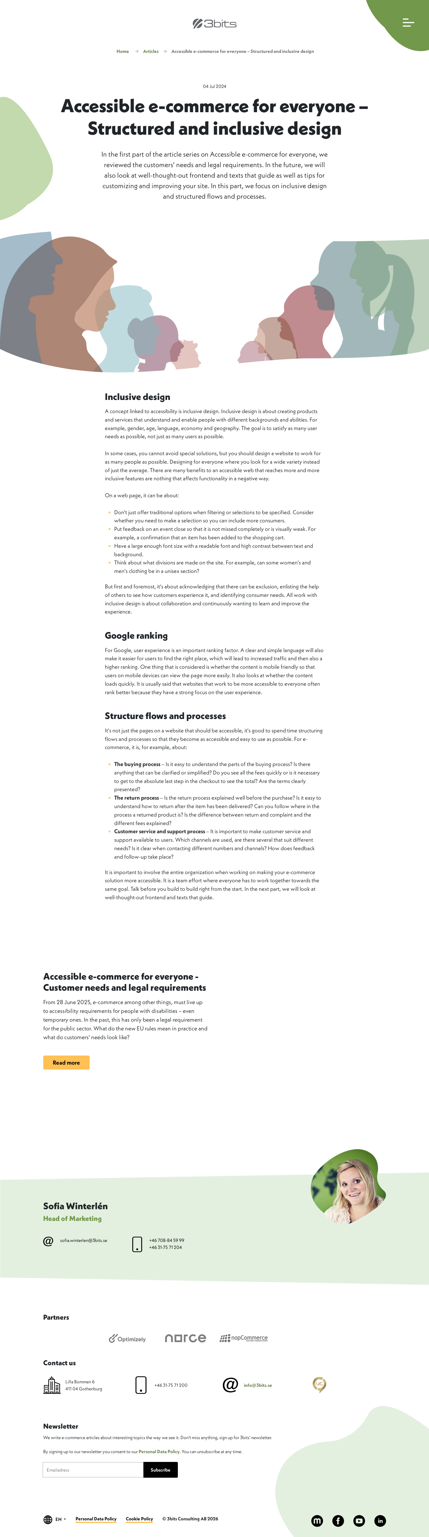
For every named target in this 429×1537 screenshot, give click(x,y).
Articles (151, 51)
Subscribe (161, 1470)
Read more (66, 1062)
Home (123, 51)
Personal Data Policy (159, 1451)
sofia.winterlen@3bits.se (83, 1240)
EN (55, 1519)
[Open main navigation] (396, 25)
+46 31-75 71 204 (165, 1247)
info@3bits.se (258, 1385)
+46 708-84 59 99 (166, 1240)
